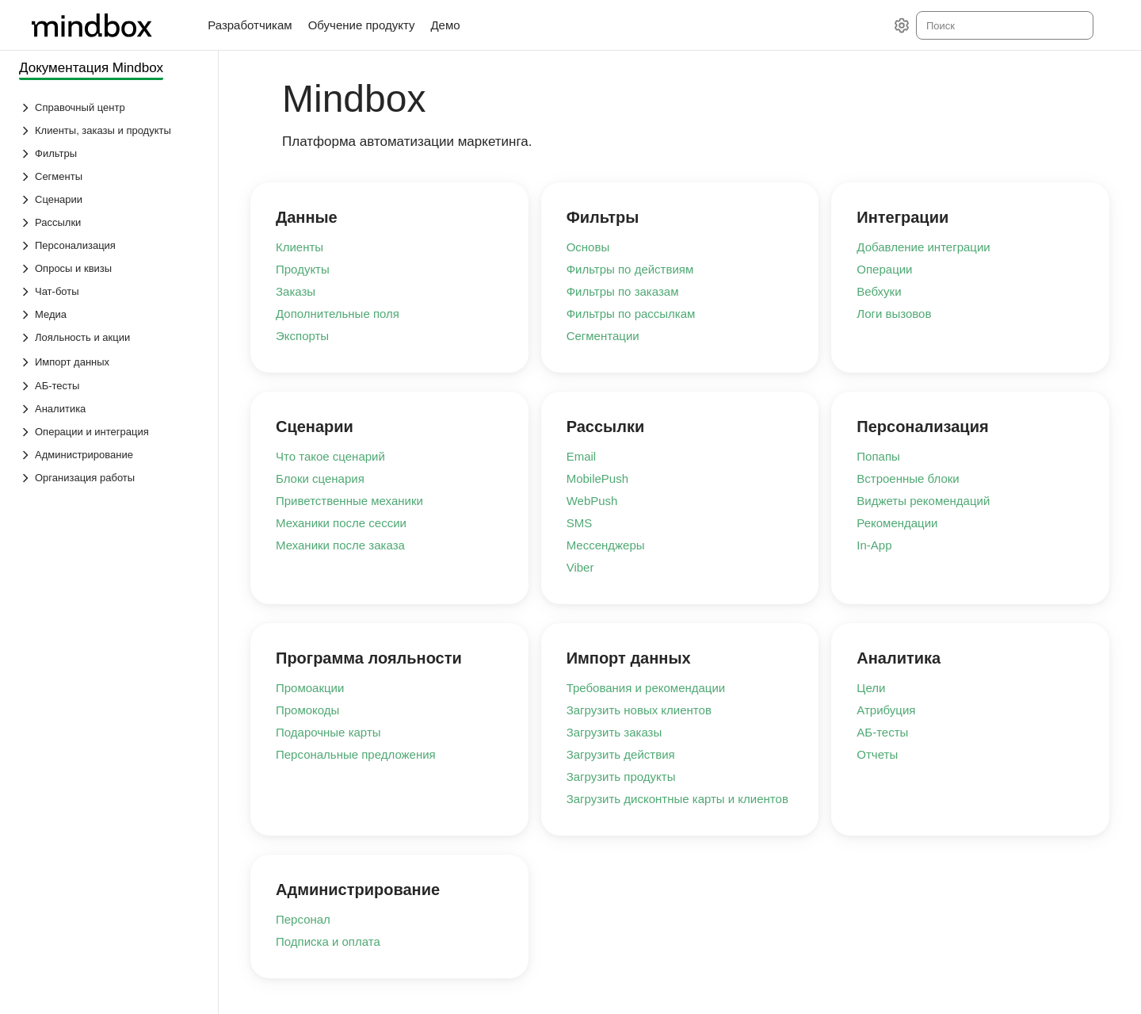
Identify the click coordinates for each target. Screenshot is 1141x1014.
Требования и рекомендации (646, 687)
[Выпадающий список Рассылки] (110, 222)
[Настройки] (901, 25)
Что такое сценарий (330, 456)
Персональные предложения (356, 754)
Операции (884, 269)
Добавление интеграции (923, 247)
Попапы (878, 456)
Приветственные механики (349, 500)
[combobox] (1003, 25)
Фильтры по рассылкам (631, 313)
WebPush (592, 500)
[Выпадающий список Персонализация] (110, 245)
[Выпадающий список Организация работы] (110, 477)
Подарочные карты (328, 732)
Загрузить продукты (621, 776)
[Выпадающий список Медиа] (110, 314)
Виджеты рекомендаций (923, 500)
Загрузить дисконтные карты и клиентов (677, 798)
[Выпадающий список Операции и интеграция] (110, 431)
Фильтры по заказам (623, 291)
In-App (874, 545)
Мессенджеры (606, 545)
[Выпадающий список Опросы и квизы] (110, 268)
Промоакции (310, 687)
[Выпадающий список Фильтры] (110, 153)
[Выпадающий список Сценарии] (110, 199)
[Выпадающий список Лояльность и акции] (110, 337)
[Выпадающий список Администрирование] (110, 454)
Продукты (303, 269)
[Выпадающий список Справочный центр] (110, 107)
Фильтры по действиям (630, 269)
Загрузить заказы (614, 732)
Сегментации (603, 335)
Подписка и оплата (328, 941)
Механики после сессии (341, 523)
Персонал (303, 919)
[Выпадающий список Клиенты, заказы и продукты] (110, 130)
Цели (871, 687)
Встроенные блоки (908, 478)
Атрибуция (886, 710)
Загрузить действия (621, 754)
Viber (580, 567)
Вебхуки (879, 291)
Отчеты (877, 754)
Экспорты (302, 335)
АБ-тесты (882, 732)
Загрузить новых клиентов (639, 710)
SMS (580, 523)
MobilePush (597, 478)
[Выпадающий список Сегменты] (110, 176)
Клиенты (299, 247)
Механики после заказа (340, 545)
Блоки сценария (320, 478)
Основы (588, 247)
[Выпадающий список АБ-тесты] (110, 385)
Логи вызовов (894, 313)
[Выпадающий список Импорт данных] (27, 362)
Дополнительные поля (337, 313)
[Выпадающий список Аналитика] (110, 408)
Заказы (295, 291)
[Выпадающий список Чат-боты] (110, 291)
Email (582, 456)
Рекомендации (897, 523)
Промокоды (307, 710)
